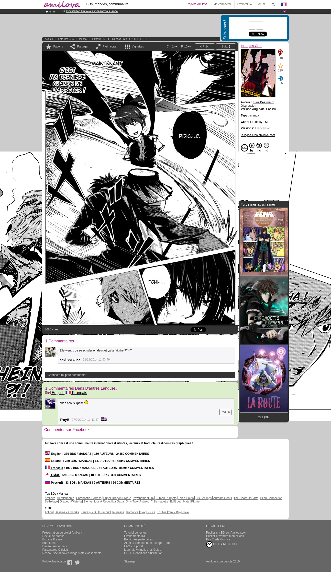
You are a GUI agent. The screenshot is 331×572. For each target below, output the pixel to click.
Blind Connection (271, 498)
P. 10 (146, 39)
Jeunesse (117, 512)
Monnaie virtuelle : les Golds (142, 549)
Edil (172, 501)
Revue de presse (53, 536)
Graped (64, 501)
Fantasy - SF (99, 39)
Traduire (225, 412)
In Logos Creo (119, 39)
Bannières (48, 543)
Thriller (162, 512)
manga (83, 39)
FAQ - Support (133, 546)
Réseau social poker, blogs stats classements (71, 553)
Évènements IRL (135, 536)
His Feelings (204, 498)
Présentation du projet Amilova (62, 532)
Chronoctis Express (88, 498)
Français (76, 393)
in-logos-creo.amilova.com (258, 135)
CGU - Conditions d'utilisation (143, 553)
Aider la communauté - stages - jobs (147, 543)
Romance (132, 512)
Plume (195, 501)
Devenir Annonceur (54, 546)
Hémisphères (65, 498)
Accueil (49, 39)
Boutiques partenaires (138, 539)
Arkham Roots (222, 498)
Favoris (58, 46)
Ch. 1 (135, 39)
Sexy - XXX (147, 512)
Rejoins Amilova (197, 4)
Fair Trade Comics (218, 539)
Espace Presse (52, 539)
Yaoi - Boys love (178, 512)
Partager (82, 46)
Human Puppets (166, 498)
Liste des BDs (66, 39)
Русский (54, 482)
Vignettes (138, 46)
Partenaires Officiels (55, 549)
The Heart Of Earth (246, 498)
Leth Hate (183, 501)
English (55, 393)
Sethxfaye (51, 501)
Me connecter (222, 4)
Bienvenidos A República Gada (104, 501)
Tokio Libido (186, 498)
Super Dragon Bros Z (117, 498)
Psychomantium (143, 498)
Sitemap (129, 561)
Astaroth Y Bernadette (153, 501)
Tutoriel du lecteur (136, 532)
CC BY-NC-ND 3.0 (222, 544)
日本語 (52, 475)
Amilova (50, 498)
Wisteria (76, 501)
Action (49, 512)
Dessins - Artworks (67, 512)
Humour (104, 512)
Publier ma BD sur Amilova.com (226, 532)
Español (53, 461)
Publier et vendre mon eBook (225, 536)
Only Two (132, 501)
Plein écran (110, 46)
